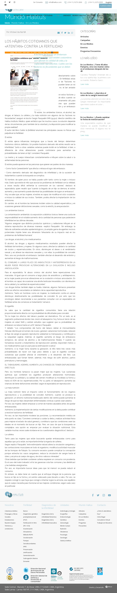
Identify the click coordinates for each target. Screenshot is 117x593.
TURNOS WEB (105, 6)
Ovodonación (28, 538)
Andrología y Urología (67, 511)
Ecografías (64, 514)
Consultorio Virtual (103, 520)
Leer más (85, 84)
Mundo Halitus (79, 15)
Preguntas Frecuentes (90, 51)
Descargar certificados (54, 579)
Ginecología (64, 523)
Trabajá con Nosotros (104, 523)
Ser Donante (38, 2)
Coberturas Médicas (33, 15)
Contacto (101, 505)
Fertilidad (48, 15)
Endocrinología (65, 517)
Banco (25, 511)
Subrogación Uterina (30, 558)
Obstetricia (64, 532)
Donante (26, 561)
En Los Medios (32, 23)
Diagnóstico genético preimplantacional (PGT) (30, 517)
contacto (101, 15)
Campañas (85, 40)
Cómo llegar (101, 517)
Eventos (84, 47)
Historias (91, 15)
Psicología (63, 535)
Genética (63, 520)
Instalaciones (9, 520)
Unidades (67, 15)
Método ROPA (28, 535)
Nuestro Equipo (10, 523)
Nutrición (63, 529)
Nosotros (18, 15)
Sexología (63, 538)
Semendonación (29, 555)
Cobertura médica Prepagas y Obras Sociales (11, 514)
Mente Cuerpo (65, 526)
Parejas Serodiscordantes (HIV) (29, 544)
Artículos (84, 36)
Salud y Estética (65, 541)
